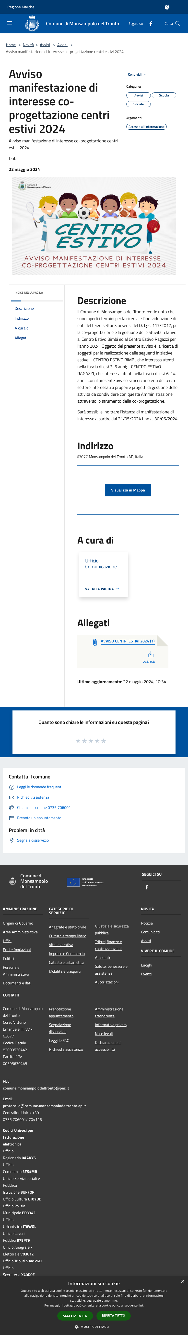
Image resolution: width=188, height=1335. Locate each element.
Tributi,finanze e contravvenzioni (108, 945)
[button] (94, 1326)
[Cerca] (178, 24)
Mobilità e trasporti (65, 971)
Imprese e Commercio (67, 953)
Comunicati (150, 932)
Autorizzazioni (107, 982)
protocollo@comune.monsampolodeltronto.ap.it (44, 1106)
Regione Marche (20, 7)
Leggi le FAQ (59, 1040)
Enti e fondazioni (17, 950)
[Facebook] (149, 23)
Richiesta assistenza (66, 1049)
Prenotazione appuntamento (61, 1012)
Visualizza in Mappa (128, 490)
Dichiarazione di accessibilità (108, 1045)
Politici (8, 958)
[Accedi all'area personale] (167, 7)
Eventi (146, 974)
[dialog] (94, 1305)
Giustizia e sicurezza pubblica (112, 929)
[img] (53, 291)
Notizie (147, 923)
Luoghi (146, 965)
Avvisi (45, 45)
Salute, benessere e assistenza (111, 969)
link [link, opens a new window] (141, 1305)
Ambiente (103, 957)
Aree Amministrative (20, 932)
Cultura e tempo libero (67, 936)
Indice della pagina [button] (29, 292)
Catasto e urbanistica (66, 962)
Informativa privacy (111, 1025)
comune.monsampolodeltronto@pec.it (36, 1088)
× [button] (182, 1281)
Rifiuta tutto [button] (113, 1315)
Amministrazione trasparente (109, 1012)
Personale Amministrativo (16, 970)
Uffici (7, 941)
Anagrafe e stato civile (67, 927)
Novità (28, 45)
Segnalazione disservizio (60, 1028)
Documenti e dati (17, 983)
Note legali (104, 1033)
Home (11, 45)
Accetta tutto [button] (75, 1316)
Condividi (138, 75)
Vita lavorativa (61, 945)
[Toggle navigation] (10, 23)
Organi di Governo (18, 923)
